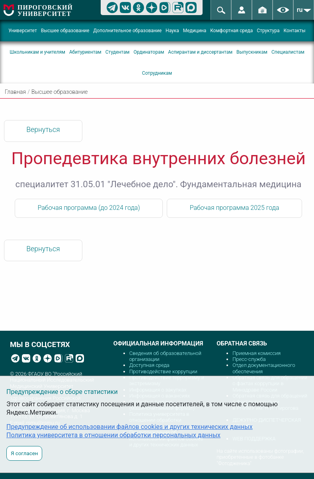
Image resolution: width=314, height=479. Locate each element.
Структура (268, 30)
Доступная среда (149, 365)
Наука (172, 30)
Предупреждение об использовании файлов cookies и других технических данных (129, 427)
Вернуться (43, 130)
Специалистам (287, 52)
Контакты (295, 30)
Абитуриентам (85, 52)
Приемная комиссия (256, 353)
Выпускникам (251, 52)
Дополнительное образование (127, 30)
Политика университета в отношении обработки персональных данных (113, 435)
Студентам (117, 52)
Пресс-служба (248, 359)
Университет (22, 30)
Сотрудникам (157, 73)
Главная (15, 92)
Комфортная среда (231, 30)
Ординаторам (148, 52)
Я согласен (24, 453)
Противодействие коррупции (163, 371)
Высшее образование (65, 30)
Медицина (195, 30)
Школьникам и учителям (37, 52)
